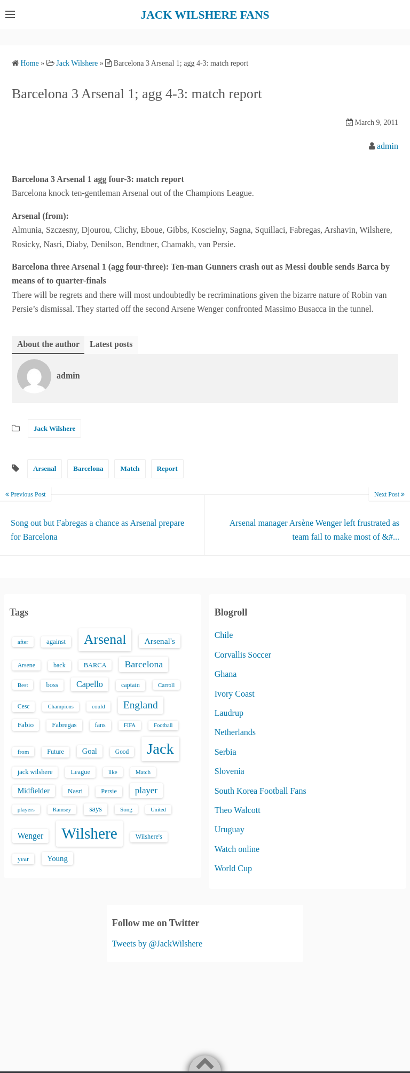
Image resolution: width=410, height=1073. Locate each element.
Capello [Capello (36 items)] (89, 684)
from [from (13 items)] (23, 751)
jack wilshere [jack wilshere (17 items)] (35, 772)
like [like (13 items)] (112, 772)
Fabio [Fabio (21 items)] (26, 725)
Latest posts (111, 343)
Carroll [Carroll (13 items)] (166, 685)
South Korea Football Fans (260, 790)
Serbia (225, 751)
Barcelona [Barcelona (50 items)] (143, 663)
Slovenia (230, 771)
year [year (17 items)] (23, 859)
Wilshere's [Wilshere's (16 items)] (149, 836)
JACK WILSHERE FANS (205, 14)
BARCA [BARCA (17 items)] (95, 664)
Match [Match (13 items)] (143, 772)
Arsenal (44, 468)
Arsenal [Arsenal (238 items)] (105, 639)
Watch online (237, 848)
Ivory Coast (235, 693)
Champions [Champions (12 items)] (61, 706)
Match (129, 468)
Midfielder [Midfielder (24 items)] (34, 790)
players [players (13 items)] (26, 809)
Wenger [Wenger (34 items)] (30, 835)
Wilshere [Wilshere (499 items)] (89, 833)
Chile (224, 635)
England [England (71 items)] (140, 705)
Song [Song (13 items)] (126, 809)
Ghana (226, 673)
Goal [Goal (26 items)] (89, 750)
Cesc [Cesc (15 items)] (24, 706)
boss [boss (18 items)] (52, 685)
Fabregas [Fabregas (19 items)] (64, 725)
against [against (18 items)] (56, 641)
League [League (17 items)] (80, 772)
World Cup (233, 868)
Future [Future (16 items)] (55, 751)
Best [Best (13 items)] (23, 685)
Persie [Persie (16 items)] (108, 791)
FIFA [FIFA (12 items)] (130, 725)
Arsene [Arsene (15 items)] (26, 664)
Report (167, 468)
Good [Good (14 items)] (122, 751)
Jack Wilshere (54, 428)
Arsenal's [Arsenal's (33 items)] (159, 640)
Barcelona (88, 468)
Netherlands (235, 732)
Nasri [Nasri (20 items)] (75, 791)
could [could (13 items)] (98, 706)
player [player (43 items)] (146, 790)
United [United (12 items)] (158, 809)
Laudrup (229, 712)
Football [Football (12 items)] (163, 725)
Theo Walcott (238, 810)
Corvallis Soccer (243, 654)
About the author (48, 343)
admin (387, 145)
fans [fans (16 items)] (100, 725)
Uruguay (230, 829)
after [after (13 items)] (23, 641)
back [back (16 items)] (59, 664)
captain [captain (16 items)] (130, 685)
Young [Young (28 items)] (57, 858)
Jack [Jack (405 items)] (160, 748)
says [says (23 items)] (95, 808)
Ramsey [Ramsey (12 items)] (62, 809)
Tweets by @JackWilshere (157, 943)
